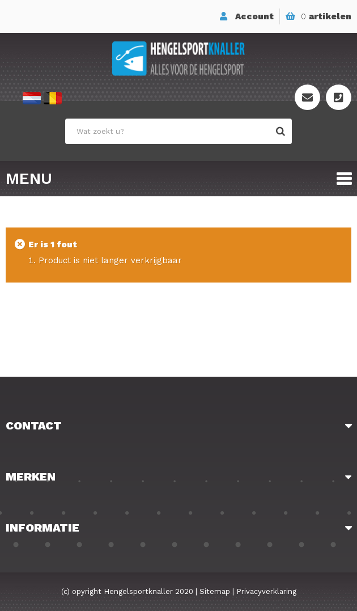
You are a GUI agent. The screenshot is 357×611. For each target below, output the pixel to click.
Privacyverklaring (266, 591)
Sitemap (214, 591)
